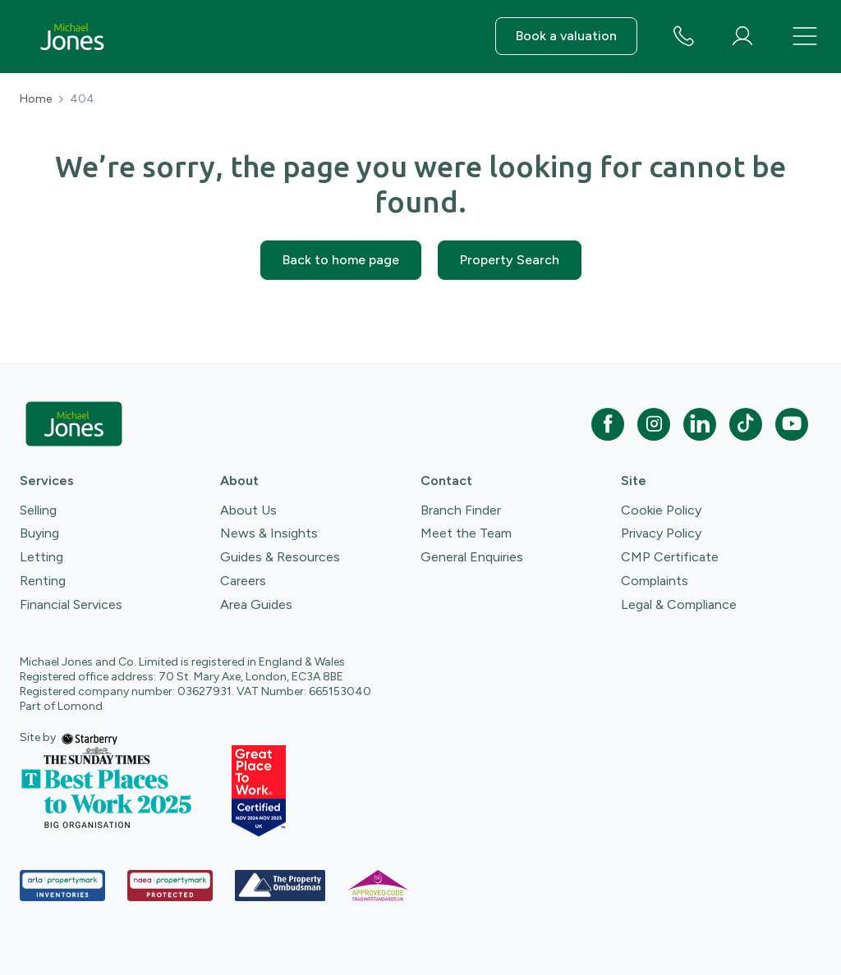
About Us (248, 510)
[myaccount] (742, 36)
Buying (39, 533)
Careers (243, 580)
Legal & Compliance (679, 604)
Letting (41, 557)
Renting (43, 580)
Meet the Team (466, 533)
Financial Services (71, 604)
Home (36, 99)
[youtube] (791, 424)
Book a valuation (566, 35)
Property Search (509, 260)
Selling (38, 510)
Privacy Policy (661, 533)
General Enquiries (471, 557)
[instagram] (653, 424)
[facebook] (607, 424)
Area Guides (256, 604)
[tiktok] (745, 424)
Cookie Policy (661, 510)
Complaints (654, 580)
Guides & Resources (280, 557)
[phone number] (683, 37)
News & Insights (269, 533)
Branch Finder (460, 510)
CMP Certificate (670, 557)
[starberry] (89, 737)
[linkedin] (699, 424)
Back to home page (341, 260)
